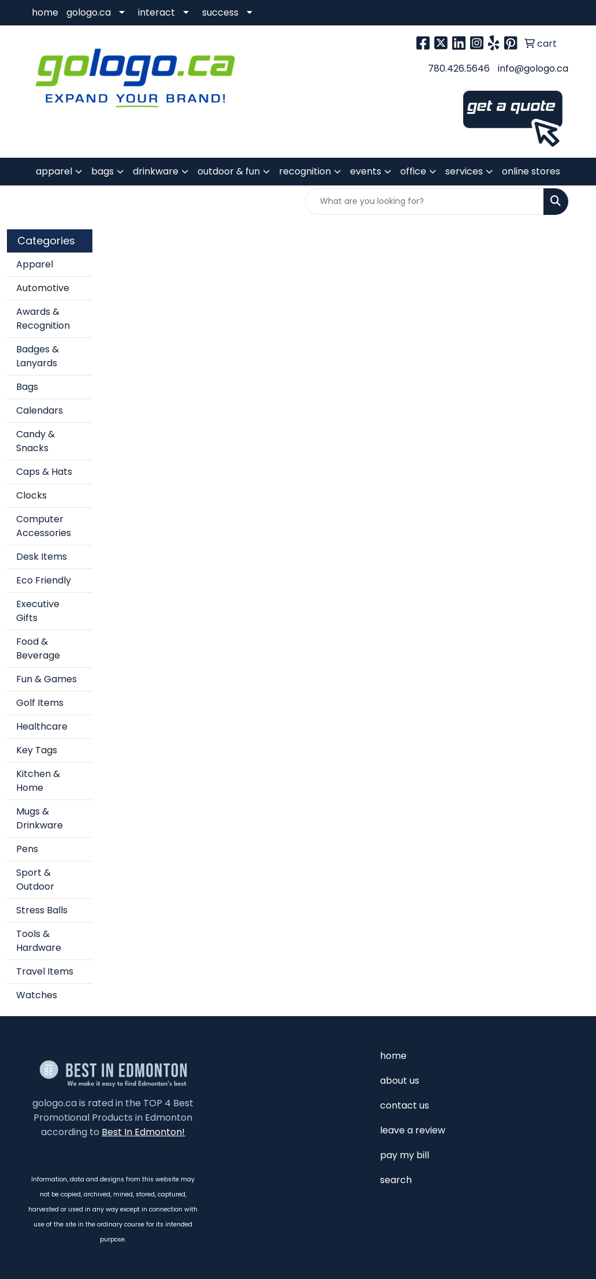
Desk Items (41, 556)
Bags (27, 386)
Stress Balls (42, 910)
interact (156, 12)
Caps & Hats (44, 471)
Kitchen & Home (38, 780)
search (396, 1180)
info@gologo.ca (533, 68)
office (413, 171)
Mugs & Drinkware (39, 818)
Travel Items (44, 971)
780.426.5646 (459, 68)
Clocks (31, 495)
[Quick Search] (424, 201)
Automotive (42, 288)
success (220, 12)
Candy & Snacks (35, 441)
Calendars (39, 410)
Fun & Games (46, 679)
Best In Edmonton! (143, 1132)
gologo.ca (88, 12)
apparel (54, 171)
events (365, 171)
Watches (36, 995)
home (45, 12)
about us (399, 1080)
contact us (404, 1105)
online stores (531, 171)
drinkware (155, 171)
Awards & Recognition (43, 318)
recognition (305, 171)
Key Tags (36, 750)
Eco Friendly (43, 580)
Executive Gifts (37, 610)
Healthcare (42, 726)
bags (102, 171)
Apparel (34, 264)
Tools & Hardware (38, 940)
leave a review (412, 1130)
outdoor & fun (229, 171)
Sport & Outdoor (35, 879)
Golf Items (40, 702)
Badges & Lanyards (37, 356)
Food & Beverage (38, 648)
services (464, 171)
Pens (27, 849)
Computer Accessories (43, 526)
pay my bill (404, 1155)
